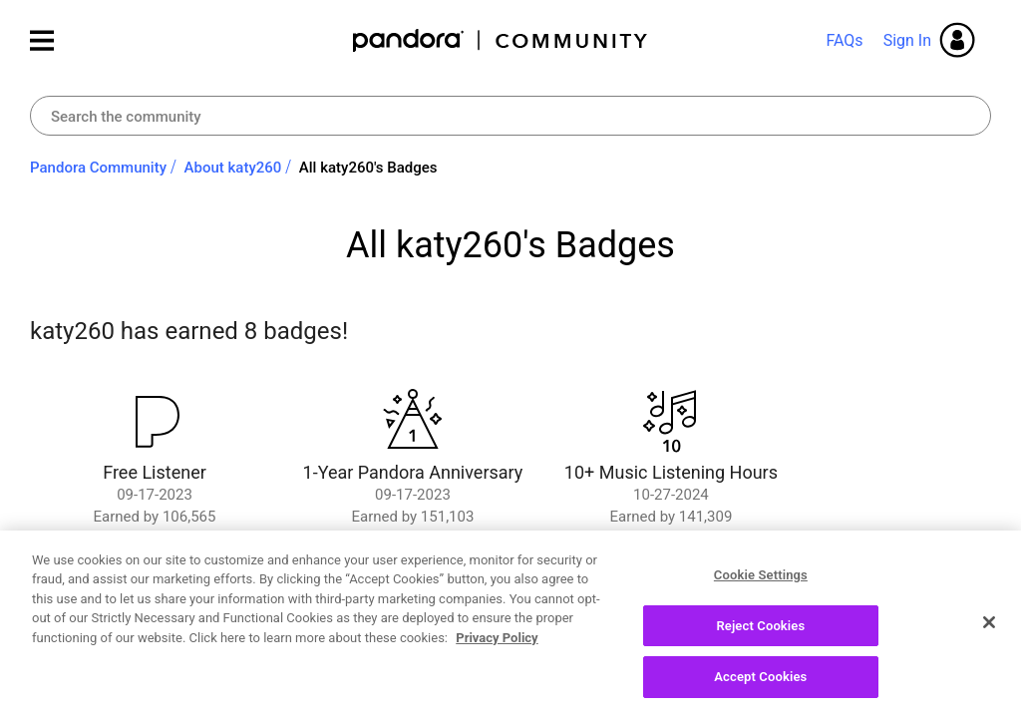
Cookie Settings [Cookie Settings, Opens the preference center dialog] (761, 581)
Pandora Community (501, 40)
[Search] (510, 116)
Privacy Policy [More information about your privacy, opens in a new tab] (496, 644)
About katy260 (233, 168)
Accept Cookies (760, 684)
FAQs (844, 40)
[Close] (989, 629)
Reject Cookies (760, 632)
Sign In (907, 40)
